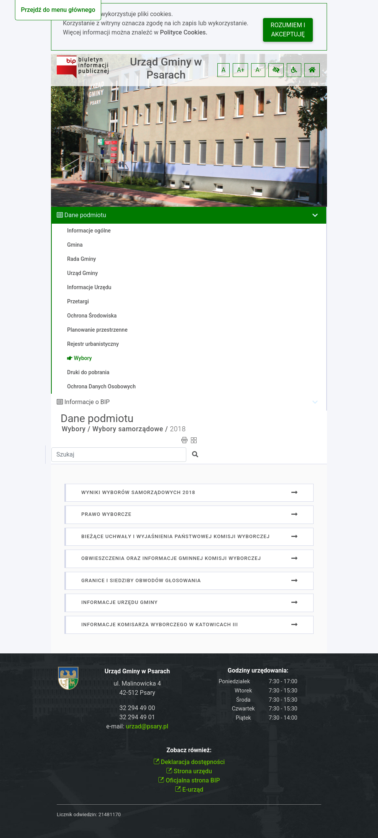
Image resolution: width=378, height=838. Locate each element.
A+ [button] (241, 70)
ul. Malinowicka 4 (137, 683)
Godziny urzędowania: (258, 670)
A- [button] (258, 70)
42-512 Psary (137, 692)
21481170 (110, 814)
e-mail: (137, 726)
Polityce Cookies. (183, 32)
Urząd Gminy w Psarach (166, 68)
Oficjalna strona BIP (189, 780)
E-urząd (189, 789)
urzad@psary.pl (147, 726)
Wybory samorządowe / (130, 429)
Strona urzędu (189, 771)
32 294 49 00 (137, 708)
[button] (276, 70)
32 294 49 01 (137, 717)
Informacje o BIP (87, 402)
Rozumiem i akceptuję (288, 29)
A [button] (223, 70)
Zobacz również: (189, 750)
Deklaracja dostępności (189, 762)
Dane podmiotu (85, 215)
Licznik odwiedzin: (77, 814)
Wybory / (76, 429)
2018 (178, 429)
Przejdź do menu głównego (58, 9)
